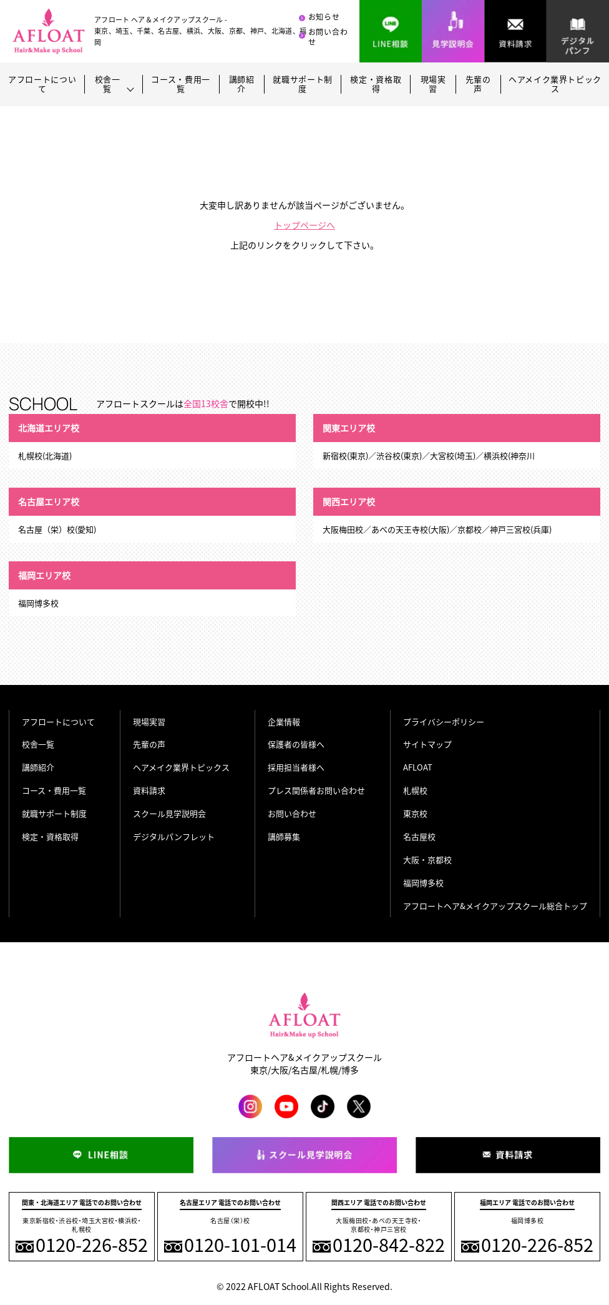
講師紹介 (242, 84)
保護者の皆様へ (296, 744)
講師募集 (284, 836)
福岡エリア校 (44, 575)
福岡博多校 (423, 883)
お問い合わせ (328, 37)
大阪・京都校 (427, 859)
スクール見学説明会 (169, 813)
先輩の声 (478, 84)
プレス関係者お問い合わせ (316, 790)
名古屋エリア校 (48, 501)
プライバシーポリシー (443, 721)
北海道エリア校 (48, 427)
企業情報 (284, 721)
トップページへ (304, 225)
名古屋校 (419, 836)
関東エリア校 (349, 427)
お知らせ (324, 16)
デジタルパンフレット (174, 836)
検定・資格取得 (375, 84)
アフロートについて (42, 84)
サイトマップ (427, 744)
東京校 (415, 813)
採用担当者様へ (296, 767)
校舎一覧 (38, 744)
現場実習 (433, 84)
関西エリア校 (349, 501)
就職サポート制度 (303, 84)
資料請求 (149, 790)
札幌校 (415, 790)
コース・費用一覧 (180, 84)
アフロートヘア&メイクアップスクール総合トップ (495, 906)
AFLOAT (417, 767)
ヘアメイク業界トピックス (555, 84)
